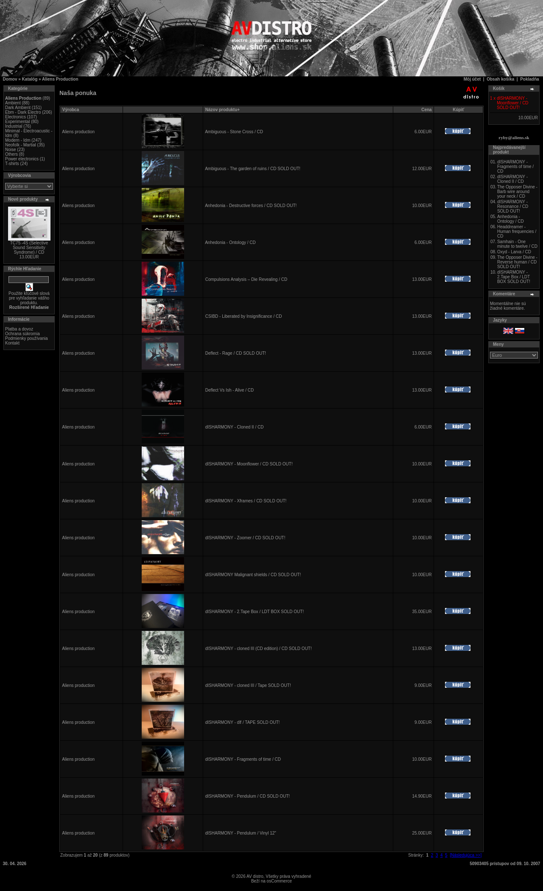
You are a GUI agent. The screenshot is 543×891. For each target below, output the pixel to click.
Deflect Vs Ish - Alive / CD (229, 390)
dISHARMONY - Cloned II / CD (234, 427)
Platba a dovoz (19, 329)
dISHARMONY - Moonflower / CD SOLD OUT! (249, 464)
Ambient (13, 103)
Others (11, 154)
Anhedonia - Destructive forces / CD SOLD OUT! (251, 205)
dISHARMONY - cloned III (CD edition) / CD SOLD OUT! (258, 648)
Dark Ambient (18, 107)
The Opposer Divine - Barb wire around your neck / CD (517, 192)
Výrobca (70, 109)
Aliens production (78, 131)
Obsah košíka (500, 79)
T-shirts (12, 163)
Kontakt (12, 343)
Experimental (17, 121)
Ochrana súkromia (22, 333)
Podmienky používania (26, 338)
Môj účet (472, 79)
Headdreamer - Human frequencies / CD (516, 231)
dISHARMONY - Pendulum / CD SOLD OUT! (247, 796)
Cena (426, 109)
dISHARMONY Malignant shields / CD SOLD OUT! (253, 574)
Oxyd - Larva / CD (514, 251)
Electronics (15, 117)
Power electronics (22, 159)
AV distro (254, 876)
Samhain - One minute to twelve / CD (517, 244)
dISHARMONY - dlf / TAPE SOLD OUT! (242, 722)
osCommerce (279, 881)
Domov (10, 79)
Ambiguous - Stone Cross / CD (234, 131)
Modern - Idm (17, 140)
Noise (10, 149)
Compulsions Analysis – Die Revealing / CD (246, 279)
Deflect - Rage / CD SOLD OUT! (235, 353)
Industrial (13, 126)
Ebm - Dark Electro (23, 112)
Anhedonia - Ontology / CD (230, 242)
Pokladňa (529, 79)
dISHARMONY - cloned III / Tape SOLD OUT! (248, 685)
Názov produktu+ (222, 109)
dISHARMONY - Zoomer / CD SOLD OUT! (245, 537)
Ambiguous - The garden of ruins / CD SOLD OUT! (252, 168)
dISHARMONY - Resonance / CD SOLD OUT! (512, 206)
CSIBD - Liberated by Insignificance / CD (243, 316)
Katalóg (30, 79)
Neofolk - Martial (20, 145)
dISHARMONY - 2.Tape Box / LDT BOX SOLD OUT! (254, 611)
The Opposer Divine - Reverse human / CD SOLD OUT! (517, 262)
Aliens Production (60, 79)
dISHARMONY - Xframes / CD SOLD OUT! (246, 501)
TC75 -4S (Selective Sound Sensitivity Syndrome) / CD (29, 248)
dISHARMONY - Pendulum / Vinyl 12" (240, 833)
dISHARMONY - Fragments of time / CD (243, 759)
